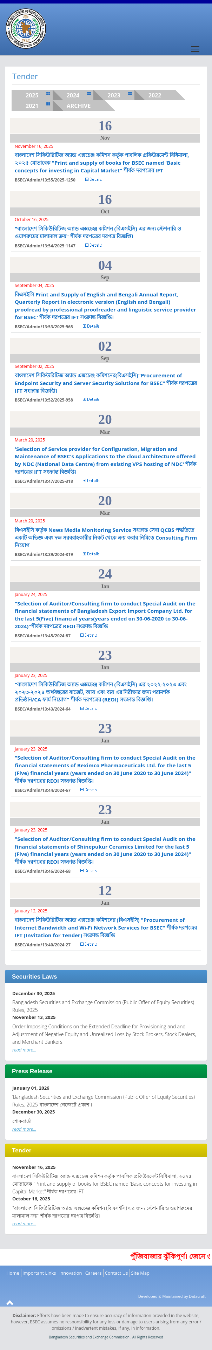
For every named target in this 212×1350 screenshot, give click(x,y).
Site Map (140, 1273)
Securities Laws (34, 976)
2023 (113, 95)
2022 (154, 95)
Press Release (32, 1071)
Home (12, 1273)
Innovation (70, 1273)
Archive (79, 106)
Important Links (39, 1273)
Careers (93, 1273)
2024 (73, 95)
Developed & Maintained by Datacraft (172, 1296)
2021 (32, 106)
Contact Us (116, 1273)
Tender (21, 1150)
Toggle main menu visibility (195, 46)
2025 (32, 95)
